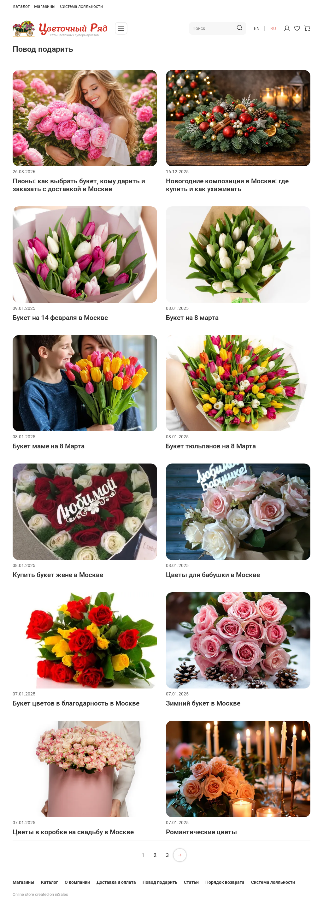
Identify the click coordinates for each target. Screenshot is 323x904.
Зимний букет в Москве (203, 703)
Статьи (191, 882)
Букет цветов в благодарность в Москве (76, 703)
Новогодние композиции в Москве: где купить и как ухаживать (227, 185)
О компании (77, 882)
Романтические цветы (201, 832)
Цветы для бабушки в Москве (213, 575)
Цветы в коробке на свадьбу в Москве (73, 832)
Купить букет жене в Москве (58, 575)
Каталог (21, 6)
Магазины (45, 6)
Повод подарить (160, 882)
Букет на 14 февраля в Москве (60, 318)
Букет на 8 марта (192, 318)
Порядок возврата (224, 882)
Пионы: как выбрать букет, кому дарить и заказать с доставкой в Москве (79, 185)
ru (273, 28)
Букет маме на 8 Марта (49, 446)
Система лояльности (81, 6)
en (257, 28)
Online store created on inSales (40, 894)
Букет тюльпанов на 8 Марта (211, 446)
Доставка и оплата (116, 882)
